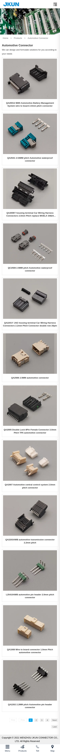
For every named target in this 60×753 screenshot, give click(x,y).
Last (55, 727)
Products (18, 38)
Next (54, 720)
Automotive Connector (38, 38)
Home (5, 38)
